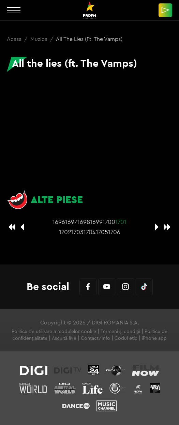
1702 (65, 232)
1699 (96, 222)
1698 (83, 222)
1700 (109, 222)
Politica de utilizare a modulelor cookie (54, 331)
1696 (59, 222)
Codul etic (126, 338)
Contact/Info (95, 338)
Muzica (39, 38)
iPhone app (154, 338)
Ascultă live (64, 338)
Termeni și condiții (120, 331)
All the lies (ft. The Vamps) (89, 38)
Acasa (15, 38)
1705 (102, 232)
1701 (120, 222)
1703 (77, 232)
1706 (114, 232)
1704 (90, 232)
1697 (71, 222)
